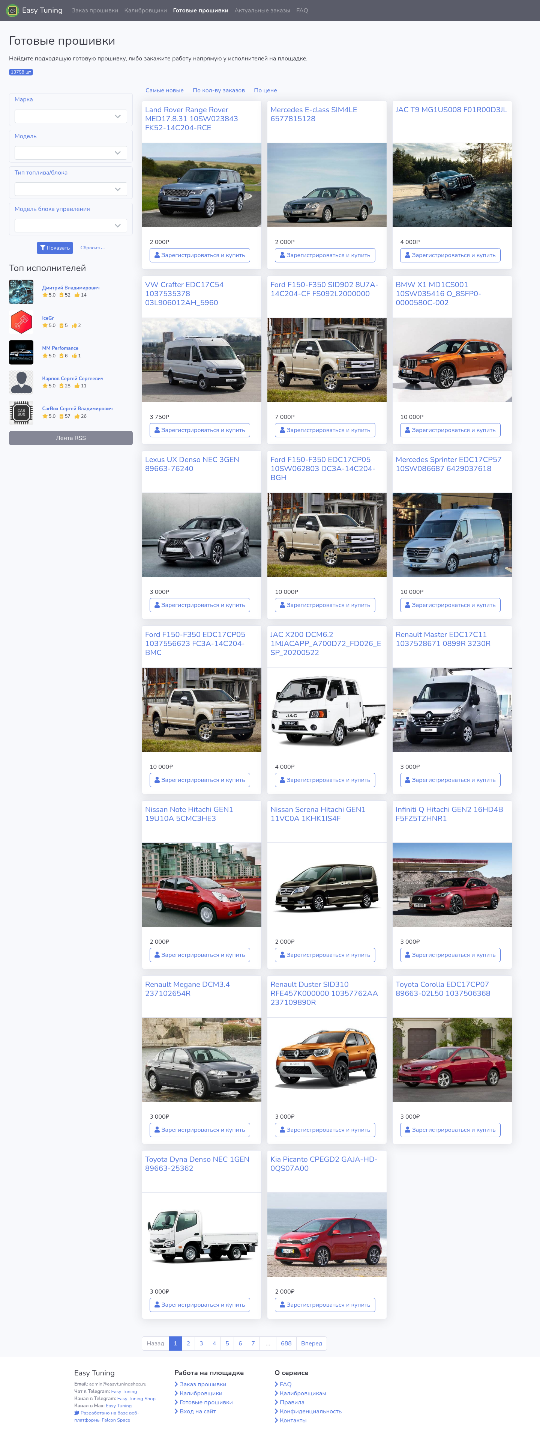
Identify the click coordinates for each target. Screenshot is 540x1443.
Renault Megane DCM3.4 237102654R (187, 989)
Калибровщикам (303, 1393)
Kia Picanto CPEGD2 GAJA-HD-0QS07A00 (324, 1163)
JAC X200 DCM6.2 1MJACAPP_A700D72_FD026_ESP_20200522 (325, 644)
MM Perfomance (60, 348)
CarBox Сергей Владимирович (77, 408)
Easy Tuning (42, 10)
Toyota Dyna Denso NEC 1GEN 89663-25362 (197, 1163)
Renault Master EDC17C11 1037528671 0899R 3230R (443, 639)
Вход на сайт (198, 1411)
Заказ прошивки (95, 10)
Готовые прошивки (200, 10)
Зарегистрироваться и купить (199, 255)
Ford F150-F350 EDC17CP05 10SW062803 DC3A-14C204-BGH (322, 469)
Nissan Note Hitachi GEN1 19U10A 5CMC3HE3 (189, 814)
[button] (528, 10)
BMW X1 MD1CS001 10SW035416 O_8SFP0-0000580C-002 (438, 294)
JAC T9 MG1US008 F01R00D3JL (451, 110)
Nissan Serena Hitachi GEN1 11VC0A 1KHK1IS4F (318, 814)
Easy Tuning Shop (136, 1398)
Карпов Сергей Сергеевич (73, 378)
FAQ (302, 10)
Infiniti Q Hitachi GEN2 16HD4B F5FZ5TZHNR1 (449, 814)
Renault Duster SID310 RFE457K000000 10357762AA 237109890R (324, 993)
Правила (292, 1402)
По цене (265, 90)
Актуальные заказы (262, 10)
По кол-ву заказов (219, 90)
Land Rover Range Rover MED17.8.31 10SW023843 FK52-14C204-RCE (191, 119)
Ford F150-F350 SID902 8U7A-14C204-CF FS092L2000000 (324, 289)
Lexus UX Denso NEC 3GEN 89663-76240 (192, 464)
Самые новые (165, 90)
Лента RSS (71, 438)
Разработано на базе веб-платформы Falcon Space (106, 1416)
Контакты (293, 1420)
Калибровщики (145, 10)
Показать (55, 248)
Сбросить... (93, 247)
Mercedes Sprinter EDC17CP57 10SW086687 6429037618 (449, 464)
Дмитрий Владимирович (71, 288)
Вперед (311, 1343)
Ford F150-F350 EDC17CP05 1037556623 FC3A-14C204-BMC (195, 644)
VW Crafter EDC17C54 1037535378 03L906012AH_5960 (184, 294)
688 (286, 1343)
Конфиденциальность (311, 1411)
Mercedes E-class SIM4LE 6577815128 (313, 114)
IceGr (48, 318)
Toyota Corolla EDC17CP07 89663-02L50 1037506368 (443, 989)
